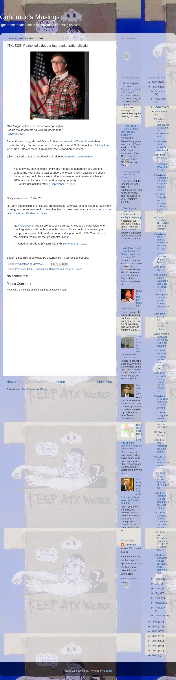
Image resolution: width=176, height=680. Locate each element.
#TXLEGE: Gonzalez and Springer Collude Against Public (160, 203)
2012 (155, 650)
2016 (155, 631)
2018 (155, 621)
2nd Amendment (24, 269)
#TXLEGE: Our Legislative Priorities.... (130, 174)
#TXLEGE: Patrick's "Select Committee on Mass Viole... (161, 500)
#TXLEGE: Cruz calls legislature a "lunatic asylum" (161, 401)
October (159, 106)
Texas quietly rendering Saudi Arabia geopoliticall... (161, 302)
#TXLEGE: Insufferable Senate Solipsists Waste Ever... (161, 182)
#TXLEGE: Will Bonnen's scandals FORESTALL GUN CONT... (161, 541)
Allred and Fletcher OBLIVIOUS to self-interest (161, 223)
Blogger (107, 670)
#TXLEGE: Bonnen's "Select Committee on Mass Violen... (161, 520)
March (158, 603)
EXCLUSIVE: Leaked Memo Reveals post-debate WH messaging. (130, 132)
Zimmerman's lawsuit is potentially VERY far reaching (161, 339)
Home (60, 382)
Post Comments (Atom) (34, 389)
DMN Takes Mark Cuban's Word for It (161, 146)
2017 (155, 626)
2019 (155, 87)
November (160, 99)
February (160, 607)
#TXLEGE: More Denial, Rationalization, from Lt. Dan (161, 241)
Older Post (104, 382)
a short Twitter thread (80, 141)
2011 (155, 655)
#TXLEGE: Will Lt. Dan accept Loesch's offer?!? (161, 462)
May (157, 593)
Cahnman (130, 544)
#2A (86, 233)
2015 (155, 636)
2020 (155, 82)
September (161, 111)
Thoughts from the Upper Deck (160, 258)
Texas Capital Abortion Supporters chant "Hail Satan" (130, 88)
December (160, 91)
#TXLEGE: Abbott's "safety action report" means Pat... (160, 382)
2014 (155, 640)
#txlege (65, 237)
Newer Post (15, 382)
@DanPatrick (26, 225)
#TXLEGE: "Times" (160, 268)
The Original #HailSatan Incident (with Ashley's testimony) (131, 213)
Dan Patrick (55, 269)
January (159, 615)
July (157, 583)
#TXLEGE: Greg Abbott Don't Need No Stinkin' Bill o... (161, 481)
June (158, 588)
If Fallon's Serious (159, 433)
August (159, 578)
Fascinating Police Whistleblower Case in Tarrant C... (161, 282)
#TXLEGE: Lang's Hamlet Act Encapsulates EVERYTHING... (161, 127)
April (158, 598)
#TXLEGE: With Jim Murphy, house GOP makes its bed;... (160, 359)
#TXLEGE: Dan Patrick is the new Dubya (160, 446)
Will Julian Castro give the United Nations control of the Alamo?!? (131, 252)
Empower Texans (72, 269)
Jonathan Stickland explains (30, 213)
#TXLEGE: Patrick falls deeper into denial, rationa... (161, 321)
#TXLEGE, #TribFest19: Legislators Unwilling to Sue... (161, 162)
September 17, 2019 (63, 184)
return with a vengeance (78, 156)
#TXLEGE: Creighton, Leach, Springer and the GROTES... (161, 420)
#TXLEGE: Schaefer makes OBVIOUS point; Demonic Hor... (161, 564)
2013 (155, 645)
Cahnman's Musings (30, 17)
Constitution (41, 269)
